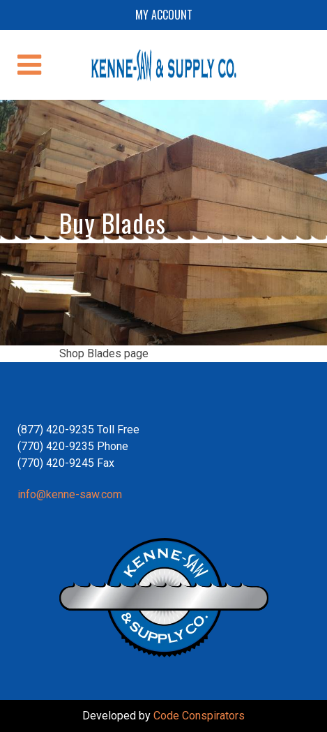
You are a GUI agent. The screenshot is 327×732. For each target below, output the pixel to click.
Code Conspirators (199, 715)
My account (163, 14)
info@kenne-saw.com (69, 494)
